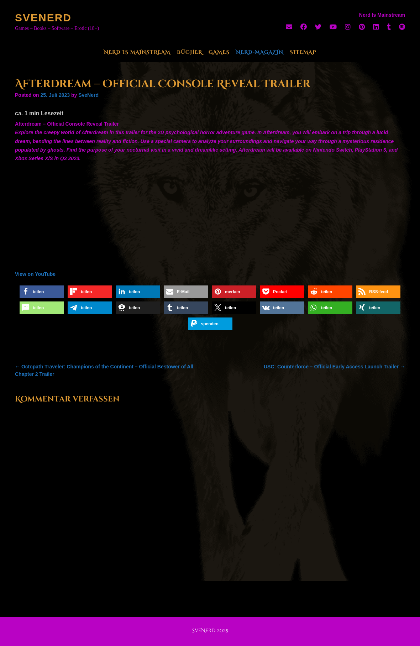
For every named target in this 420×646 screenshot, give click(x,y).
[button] (42, 291)
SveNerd (43, 17)
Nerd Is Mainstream (137, 52)
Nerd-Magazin (259, 52)
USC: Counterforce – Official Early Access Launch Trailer (334, 366)
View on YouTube (35, 274)
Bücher (189, 52)
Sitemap (303, 52)
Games (219, 52)
